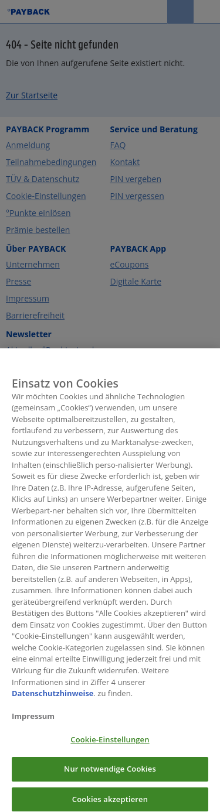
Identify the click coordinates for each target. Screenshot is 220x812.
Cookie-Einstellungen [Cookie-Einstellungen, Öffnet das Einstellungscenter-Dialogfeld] (109, 743)
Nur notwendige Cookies (110, 773)
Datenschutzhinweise (53, 697)
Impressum (33, 720)
